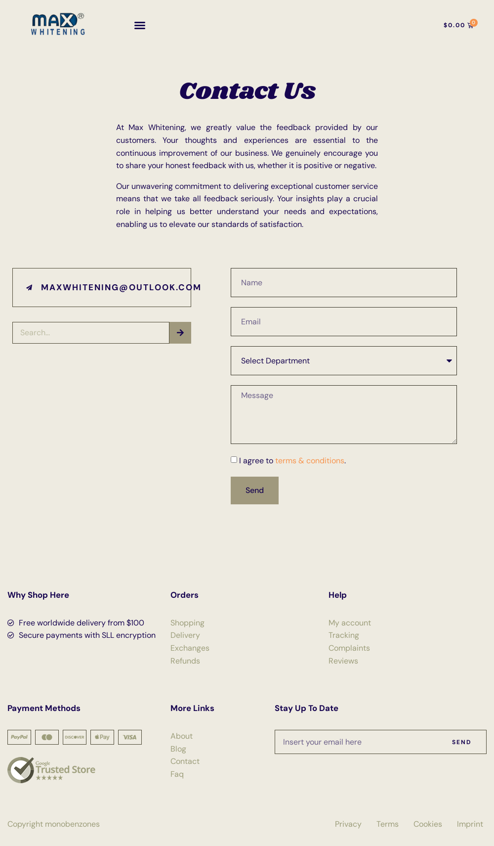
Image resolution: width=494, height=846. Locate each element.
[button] (140, 25)
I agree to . (292, 460)
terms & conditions (309, 460)
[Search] (180, 333)
